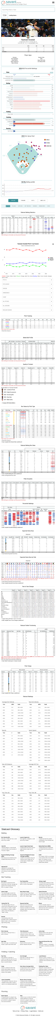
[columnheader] (3, 216)
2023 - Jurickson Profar (9, 389)
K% (1, 615)
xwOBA (2, 598)
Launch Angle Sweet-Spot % (6, 602)
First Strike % (3, 611)
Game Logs (42, 200)
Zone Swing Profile (41, 61)
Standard (23, 200)
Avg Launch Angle (4, 605)
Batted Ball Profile (28, 337)
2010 (21, 43)
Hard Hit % (3, 599)
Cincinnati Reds (32, 43)
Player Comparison (14, 61)
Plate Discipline (28, 479)
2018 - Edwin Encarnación (10, 392)
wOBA (2, 597)
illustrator (15, 57)
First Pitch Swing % (5, 613)
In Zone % (3, 606)
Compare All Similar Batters (8, 403)
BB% (2, 617)
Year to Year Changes (28, 586)
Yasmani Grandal (28, 40)
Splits (32, 200)
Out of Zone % (4, 607)
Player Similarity (14, 63)
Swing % (2, 614)
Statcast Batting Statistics (28, 212)
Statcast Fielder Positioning (28, 625)
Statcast (13, 200)
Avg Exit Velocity (4, 601)
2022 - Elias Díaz (8, 397)
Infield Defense (15, 60)
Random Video (41, 57)
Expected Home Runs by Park (28, 557)
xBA (2, 593)
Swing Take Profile (41, 60)
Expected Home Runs (28, 531)
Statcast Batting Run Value (28, 445)
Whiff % (2, 610)
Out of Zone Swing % (5, 609)
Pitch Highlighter (14, 58)
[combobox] (28, 10)
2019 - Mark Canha (8, 399)
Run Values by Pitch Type (28, 406)
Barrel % (2, 603)
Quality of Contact (28, 364)
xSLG (2, 595)
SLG (2, 594)
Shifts (41, 58)
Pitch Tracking (28, 316)
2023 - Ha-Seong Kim (9, 394)
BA (1, 591)
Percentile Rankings (28, 503)
